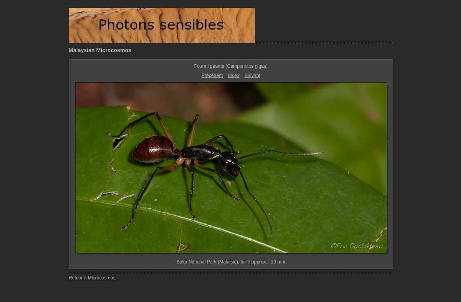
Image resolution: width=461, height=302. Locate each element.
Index (233, 75)
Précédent (212, 75)
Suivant (252, 75)
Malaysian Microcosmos (100, 50)
